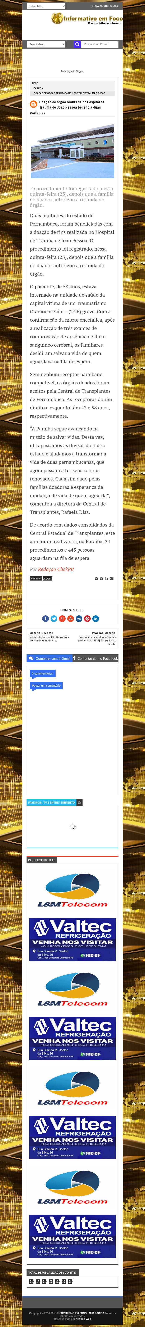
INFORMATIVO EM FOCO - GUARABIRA (80, 1313)
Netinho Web (83, 1319)
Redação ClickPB (56, 569)
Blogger (79, 71)
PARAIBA (38, 88)
